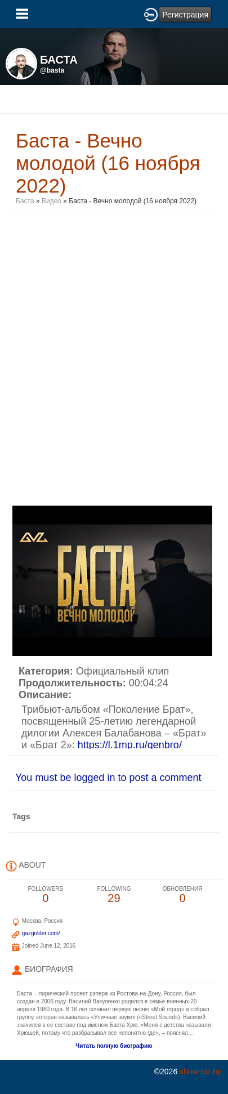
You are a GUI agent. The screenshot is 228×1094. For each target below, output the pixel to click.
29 (114, 895)
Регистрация (185, 14)
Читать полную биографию (113, 1046)
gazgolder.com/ (41, 933)
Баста (25, 201)
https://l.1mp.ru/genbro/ (130, 745)
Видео (51, 201)
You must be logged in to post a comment (108, 777)
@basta (52, 70)
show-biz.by (200, 1071)
